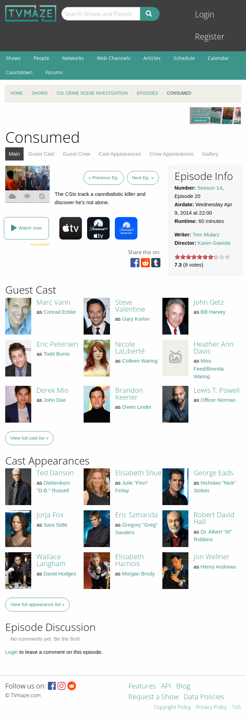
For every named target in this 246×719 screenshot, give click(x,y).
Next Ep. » (143, 177)
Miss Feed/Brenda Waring (209, 368)
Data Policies (204, 697)
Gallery (210, 154)
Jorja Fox (49, 514)
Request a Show (153, 697)
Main (14, 154)
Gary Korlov (136, 319)
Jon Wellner (212, 556)
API (166, 687)
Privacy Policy (211, 707)
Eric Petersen (57, 344)
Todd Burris (56, 354)
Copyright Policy (172, 707)
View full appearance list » (37, 604)
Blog (183, 687)
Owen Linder (137, 407)
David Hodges (59, 574)
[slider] (202, 257)
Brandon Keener (129, 394)
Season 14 (209, 188)
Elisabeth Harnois (129, 560)
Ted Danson (55, 472)
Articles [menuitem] (152, 58)
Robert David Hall (214, 518)
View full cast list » (29, 438)
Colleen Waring (140, 361)
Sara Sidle (55, 525)
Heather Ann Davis (214, 347)
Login (204, 14)
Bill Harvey (213, 312)
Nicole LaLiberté (130, 347)
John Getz (209, 302)
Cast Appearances (120, 154)
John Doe (54, 400)
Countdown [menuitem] (19, 72)
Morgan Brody (138, 574)
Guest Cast (41, 154)
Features (142, 687)
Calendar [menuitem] (218, 58)
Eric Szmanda (136, 514)
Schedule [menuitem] (184, 58)
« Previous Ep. (103, 177)
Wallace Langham (51, 560)
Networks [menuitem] (73, 58)
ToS (236, 707)
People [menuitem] (41, 58)
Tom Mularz (206, 234)
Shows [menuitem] (13, 58)
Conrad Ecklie (59, 312)
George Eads (213, 472)
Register (209, 36)
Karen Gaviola (213, 243)
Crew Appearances (172, 154)
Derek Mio (52, 390)
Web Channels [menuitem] (113, 58)
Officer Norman (218, 400)
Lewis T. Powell (217, 390)
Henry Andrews (218, 567)
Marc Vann (53, 302)
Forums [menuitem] (54, 72)
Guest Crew (76, 154)
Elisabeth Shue (138, 472)
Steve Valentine (130, 305)
